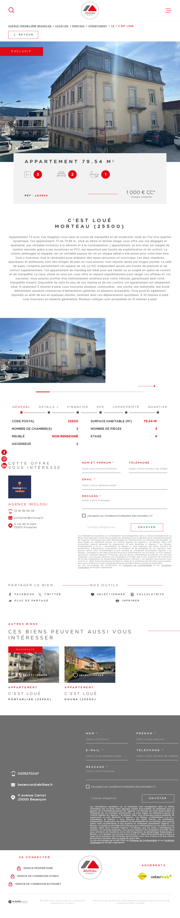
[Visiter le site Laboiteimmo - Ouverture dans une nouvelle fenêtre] (17, 901)
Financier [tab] (77, 410)
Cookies (140, 903)
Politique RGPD (125, 903)
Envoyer (147, 527)
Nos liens (163, 901)
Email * (88, 479)
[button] (153, 386)
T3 (112, 26)
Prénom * (146, 733)
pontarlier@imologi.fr (28, 517)
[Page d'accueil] (90, 10)
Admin (152, 901)
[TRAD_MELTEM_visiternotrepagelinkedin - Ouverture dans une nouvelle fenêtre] (4, 465)
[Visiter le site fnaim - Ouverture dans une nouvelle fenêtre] (142, 876)
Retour (23, 34)
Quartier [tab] (158, 410)
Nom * (92, 733)
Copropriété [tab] (126, 410)
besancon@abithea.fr (35, 784)
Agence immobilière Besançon (30, 26)
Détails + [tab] (49, 410)
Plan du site (118, 901)
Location (61, 26)
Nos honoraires (101, 901)
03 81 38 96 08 (24, 510)
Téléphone (139, 463)
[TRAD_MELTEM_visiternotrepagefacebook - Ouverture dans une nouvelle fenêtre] (4, 452)
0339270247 (28, 773)
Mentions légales (136, 901)
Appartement (97, 26)
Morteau (78, 26)
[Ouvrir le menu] (168, 10)
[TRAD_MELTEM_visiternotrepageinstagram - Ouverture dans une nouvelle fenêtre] (4, 459)
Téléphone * (150, 750)
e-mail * (95, 750)
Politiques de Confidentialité (137, 565)
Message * (91, 496)
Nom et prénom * (98, 463)
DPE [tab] (100, 410)
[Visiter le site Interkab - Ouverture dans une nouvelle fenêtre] (161, 876)
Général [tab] (21, 410)
